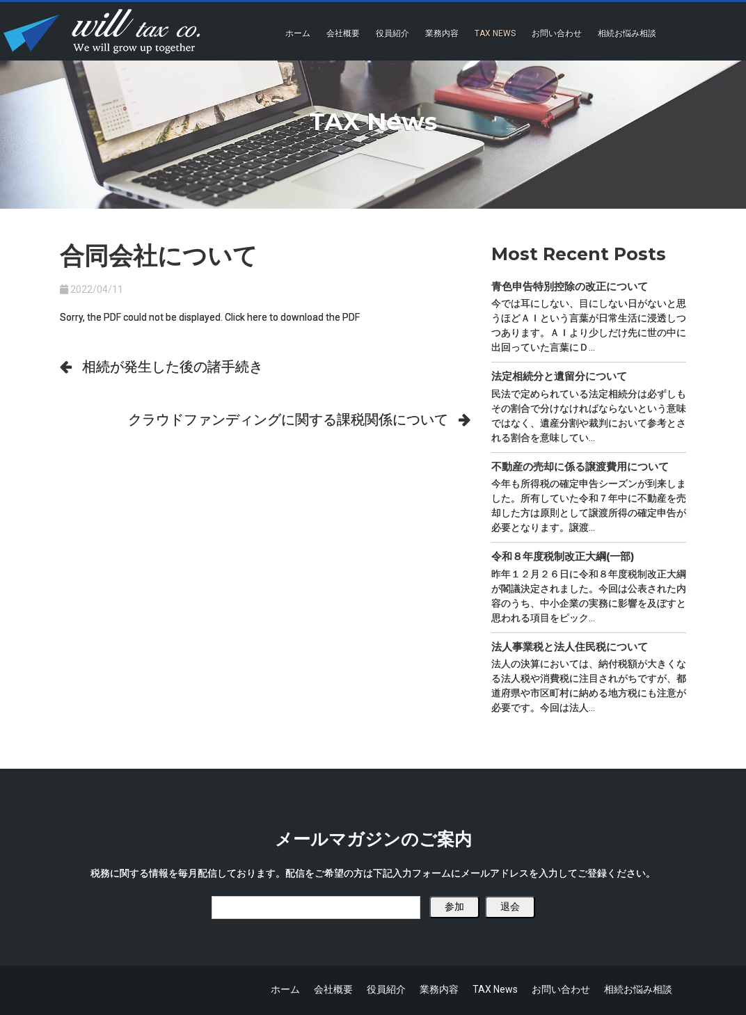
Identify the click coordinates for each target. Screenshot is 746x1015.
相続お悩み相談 (627, 33)
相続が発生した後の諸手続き (172, 366)
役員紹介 (392, 33)
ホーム (297, 33)
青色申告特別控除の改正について (569, 286)
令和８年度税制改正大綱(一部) (562, 556)
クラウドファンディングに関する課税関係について (288, 419)
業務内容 (442, 33)
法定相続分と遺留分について (559, 376)
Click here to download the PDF (292, 317)
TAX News (495, 33)
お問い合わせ (557, 33)
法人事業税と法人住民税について (569, 646)
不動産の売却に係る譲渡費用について (580, 466)
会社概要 (343, 33)
